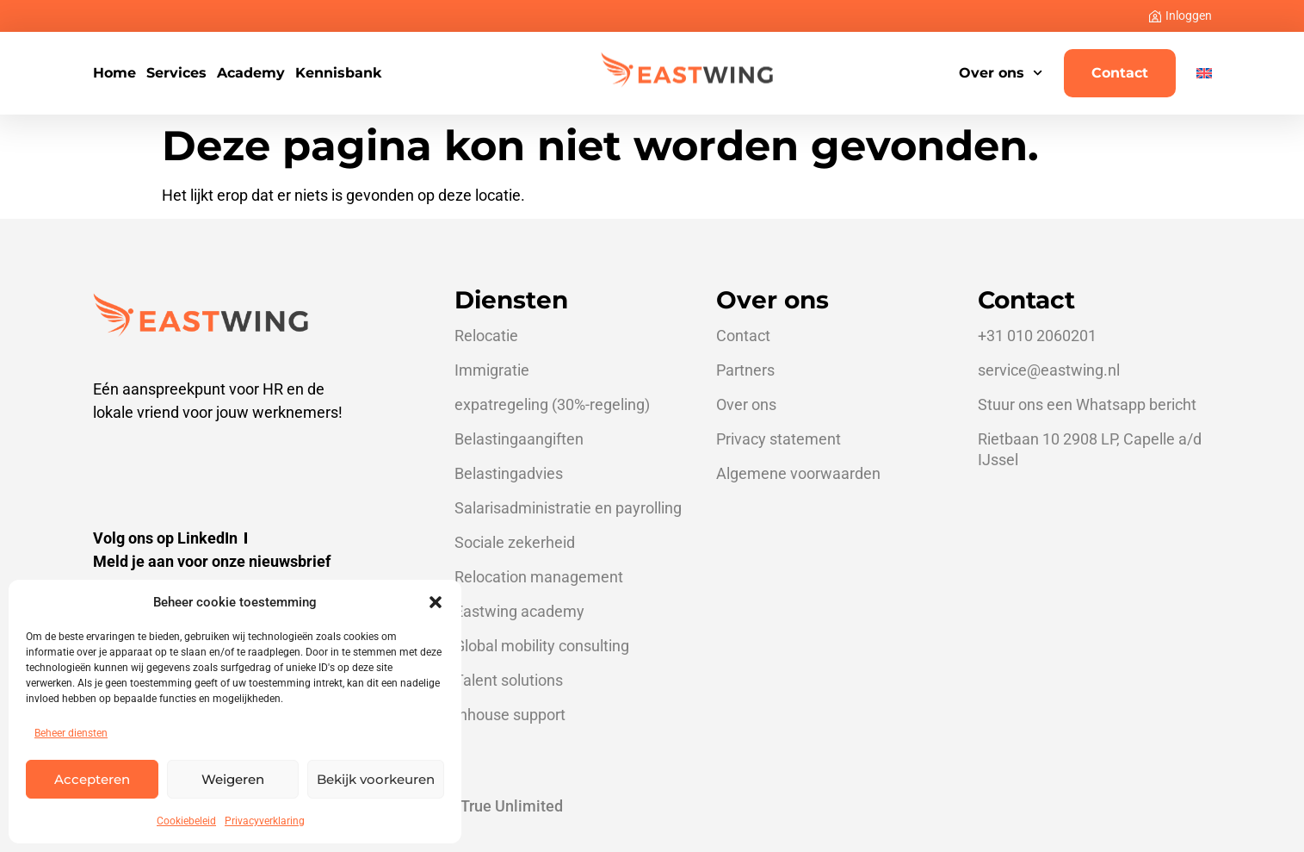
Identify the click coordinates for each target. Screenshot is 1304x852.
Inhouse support (509, 715)
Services (176, 73)
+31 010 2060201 (1037, 335)
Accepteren (92, 779)
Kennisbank (338, 73)
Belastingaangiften (519, 439)
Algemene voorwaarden (798, 473)
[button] (435, 602)
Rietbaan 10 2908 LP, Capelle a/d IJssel (1090, 449)
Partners (745, 370)
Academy (251, 73)
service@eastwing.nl (1049, 370)
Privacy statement (778, 439)
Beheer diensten (71, 733)
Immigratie (491, 370)
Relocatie (486, 335)
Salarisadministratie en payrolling (568, 508)
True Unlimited (511, 806)
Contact (1119, 73)
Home (114, 73)
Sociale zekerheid (514, 542)
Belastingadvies (508, 473)
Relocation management (538, 577)
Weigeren (232, 779)
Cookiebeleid (186, 821)
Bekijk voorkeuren (376, 779)
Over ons (1000, 72)
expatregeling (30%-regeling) (552, 404)
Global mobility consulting (541, 646)
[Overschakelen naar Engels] (1204, 73)
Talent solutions (508, 680)
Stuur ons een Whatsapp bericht (1087, 404)
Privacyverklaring (265, 821)
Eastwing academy (519, 611)
